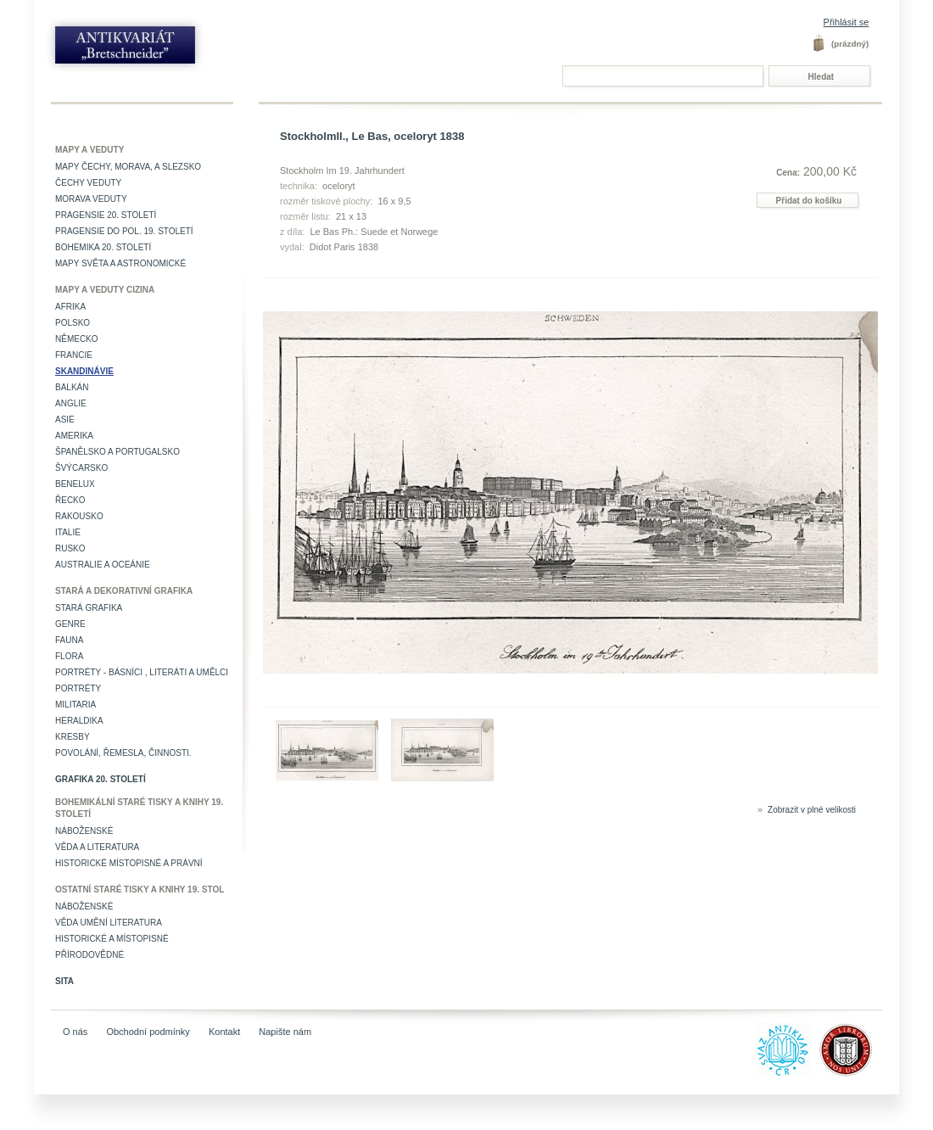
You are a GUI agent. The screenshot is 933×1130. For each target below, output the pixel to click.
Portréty (78, 688)
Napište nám (285, 1032)
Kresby (72, 736)
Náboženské (84, 831)
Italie (68, 532)
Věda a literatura (97, 847)
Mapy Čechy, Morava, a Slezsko (128, 166)
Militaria (75, 704)
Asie (65, 419)
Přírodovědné (89, 954)
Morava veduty (91, 199)
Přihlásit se (846, 22)
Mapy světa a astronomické (120, 263)
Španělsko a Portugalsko (117, 451)
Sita (64, 981)
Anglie (71, 403)
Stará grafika (88, 608)
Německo (76, 339)
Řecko (70, 500)
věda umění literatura (108, 922)
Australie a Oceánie (102, 564)
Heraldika (79, 720)
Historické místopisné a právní (129, 863)
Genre (70, 624)
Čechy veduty (88, 182)
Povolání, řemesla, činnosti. (123, 753)
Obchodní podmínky (147, 1032)
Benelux (75, 484)
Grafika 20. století (100, 779)
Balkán (71, 387)
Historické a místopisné (112, 938)
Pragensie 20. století (105, 215)
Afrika (70, 306)
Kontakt (224, 1032)
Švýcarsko (81, 468)
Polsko (72, 322)
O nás (75, 1032)
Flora (69, 656)
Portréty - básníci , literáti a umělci (141, 672)
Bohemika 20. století (103, 247)
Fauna (69, 640)
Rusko (70, 548)
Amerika (74, 435)
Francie (73, 355)
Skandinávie (84, 371)
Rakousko (79, 516)
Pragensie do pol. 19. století (124, 231)
